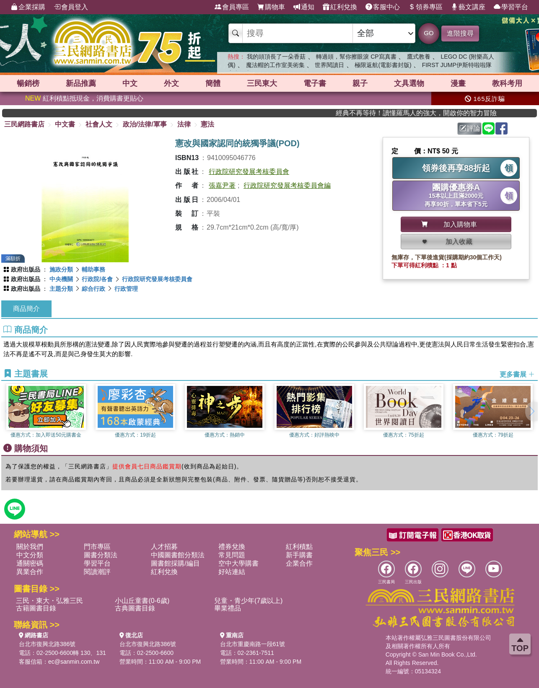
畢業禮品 (227, 608)
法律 (184, 124)
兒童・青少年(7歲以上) (248, 600)
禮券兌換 (231, 546)
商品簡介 (26, 308)
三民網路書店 (24, 124)
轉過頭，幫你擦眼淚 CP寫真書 (356, 56)
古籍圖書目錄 (36, 608)
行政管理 (126, 288)
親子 (360, 83)
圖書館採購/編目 (175, 563)
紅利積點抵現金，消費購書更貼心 (84, 98)
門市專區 (97, 546)
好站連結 (231, 571)
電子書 (314, 83)
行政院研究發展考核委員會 (249, 171)
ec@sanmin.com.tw (73, 661)
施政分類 (61, 269)
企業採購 (28, 7)
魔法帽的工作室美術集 (275, 65)
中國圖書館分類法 (178, 555)
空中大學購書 (238, 563)
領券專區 (425, 7)
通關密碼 (29, 563)
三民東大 (262, 83)
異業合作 (29, 571)
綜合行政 (93, 288)
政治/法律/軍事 (145, 124)
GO (428, 32)
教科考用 (507, 83)
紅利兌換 (340, 7)
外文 (171, 83)
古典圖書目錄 (135, 608)
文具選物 (409, 83)
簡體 (212, 83)
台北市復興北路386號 (47, 644)
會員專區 (232, 7)
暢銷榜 (28, 83)
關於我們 (29, 546)
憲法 (207, 124)
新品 (81, 83)
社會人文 (99, 124)
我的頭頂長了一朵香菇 (276, 56)
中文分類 (29, 555)
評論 (469, 128)
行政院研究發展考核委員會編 (287, 185)
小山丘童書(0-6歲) (142, 600)
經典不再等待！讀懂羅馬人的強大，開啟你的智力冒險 (432, 112)
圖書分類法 (100, 555)
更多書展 (517, 374)
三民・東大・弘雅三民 (49, 600)
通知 (303, 7)
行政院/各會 (97, 279)
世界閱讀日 (329, 65)
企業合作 (299, 563)
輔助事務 (93, 269)
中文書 (65, 124)
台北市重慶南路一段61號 (252, 644)
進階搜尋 (460, 33)
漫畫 (458, 83)
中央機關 (61, 279)
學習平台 (511, 7)
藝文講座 (468, 7)
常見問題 (231, 555)
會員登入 (71, 7)
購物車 (271, 7)
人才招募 (164, 546)
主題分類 (61, 288)
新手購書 (299, 555)
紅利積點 (299, 546)
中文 (129, 83)
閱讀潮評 (97, 571)
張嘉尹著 (222, 185)
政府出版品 (25, 269)
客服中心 (382, 7)
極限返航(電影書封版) (383, 65)
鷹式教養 (418, 56)
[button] (531, 411)
